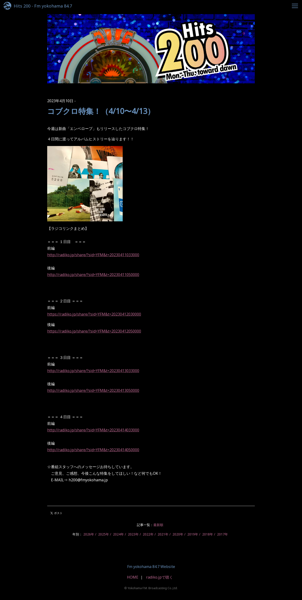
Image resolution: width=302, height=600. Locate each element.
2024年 (118, 534)
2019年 (192, 534)
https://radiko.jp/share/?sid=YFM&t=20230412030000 (94, 314)
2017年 (222, 534)
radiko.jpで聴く (159, 577)
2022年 (148, 534)
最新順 (158, 525)
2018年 (207, 534)
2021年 (163, 534)
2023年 (133, 534)
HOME (132, 577)
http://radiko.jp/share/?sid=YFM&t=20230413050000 (93, 390)
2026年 (88, 534)
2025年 (103, 534)
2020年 (177, 534)
